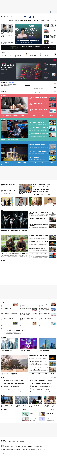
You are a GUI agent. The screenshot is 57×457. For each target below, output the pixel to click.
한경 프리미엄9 (10, 20)
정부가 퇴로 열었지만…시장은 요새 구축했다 (35, 405)
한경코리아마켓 (3, 95)
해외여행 (46, 373)
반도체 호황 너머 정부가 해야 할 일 (20, 56)
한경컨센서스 (34, 115)
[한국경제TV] (5, 16)
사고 (55, 409)
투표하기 (48, 330)
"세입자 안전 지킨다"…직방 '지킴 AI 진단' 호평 (38, 151)
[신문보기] (1, 16)
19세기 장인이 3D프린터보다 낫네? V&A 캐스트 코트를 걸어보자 (38, 225)
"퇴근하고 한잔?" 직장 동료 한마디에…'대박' (41, 194)
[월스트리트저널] (7, 16)
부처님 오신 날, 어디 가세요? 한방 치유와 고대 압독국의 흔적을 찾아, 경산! (38, 362)
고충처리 (10, 441)
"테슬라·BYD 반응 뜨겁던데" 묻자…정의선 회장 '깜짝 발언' (42, 392)
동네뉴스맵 (34, 162)
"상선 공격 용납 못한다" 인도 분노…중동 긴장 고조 (7, 39)
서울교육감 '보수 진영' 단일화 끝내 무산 (25, 323)
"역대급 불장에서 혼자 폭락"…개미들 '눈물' (41, 187)
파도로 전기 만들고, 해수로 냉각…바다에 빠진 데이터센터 (44, 323)
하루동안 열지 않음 (51, 47)
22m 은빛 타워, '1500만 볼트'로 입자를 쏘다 (6, 304)
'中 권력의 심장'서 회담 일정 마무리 (44, 314)
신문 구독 (45, 15)
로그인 (55, 15)
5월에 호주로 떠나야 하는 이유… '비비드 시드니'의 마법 (38, 242)
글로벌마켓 (25, 20)
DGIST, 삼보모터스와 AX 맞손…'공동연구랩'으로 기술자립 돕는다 (28, 304)
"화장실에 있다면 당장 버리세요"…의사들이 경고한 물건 (42, 389)
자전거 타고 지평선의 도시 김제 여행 (9, 374)
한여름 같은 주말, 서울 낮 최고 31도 (45, 318)
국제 (32, 20)
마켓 (51, 115)
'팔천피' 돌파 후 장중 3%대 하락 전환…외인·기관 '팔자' (38, 98)
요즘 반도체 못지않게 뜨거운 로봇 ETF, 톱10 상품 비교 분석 (48, 66)
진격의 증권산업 (44, 350)
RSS (22, 446)
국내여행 (39, 373)
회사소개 (2, 441)
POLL (2, 328)
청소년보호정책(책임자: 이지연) (38, 446)
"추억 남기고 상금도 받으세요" (35, 157)
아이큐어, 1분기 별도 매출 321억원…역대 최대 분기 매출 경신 (44, 309)
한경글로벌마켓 (3, 119)
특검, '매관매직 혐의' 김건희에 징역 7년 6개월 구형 (53, 41)
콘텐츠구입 (8, 446)
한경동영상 (3, 260)
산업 (18, 20)
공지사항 (24, 409)
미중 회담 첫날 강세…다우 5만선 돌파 (9, 139)
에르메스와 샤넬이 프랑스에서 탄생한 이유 (37, 248)
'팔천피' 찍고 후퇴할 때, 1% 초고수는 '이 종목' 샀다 (7, 67)
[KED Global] (11, 16)
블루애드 (17, 441)
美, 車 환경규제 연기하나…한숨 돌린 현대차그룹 (9, 313)
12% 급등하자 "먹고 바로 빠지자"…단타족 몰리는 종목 (42, 380)
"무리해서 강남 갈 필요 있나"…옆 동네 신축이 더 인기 (38, 145)
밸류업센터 (51, 162)
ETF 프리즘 (45, 63)
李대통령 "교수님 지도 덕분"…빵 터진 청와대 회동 (7, 206)
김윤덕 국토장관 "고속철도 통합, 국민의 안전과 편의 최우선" (7, 43)
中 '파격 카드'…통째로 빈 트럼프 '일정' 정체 (41, 184)
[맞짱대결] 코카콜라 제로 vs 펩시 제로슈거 (15, 330)
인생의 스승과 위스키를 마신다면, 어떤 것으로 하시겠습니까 (14, 254)
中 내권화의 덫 (46, 55)
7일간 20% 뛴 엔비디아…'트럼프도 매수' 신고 (37, 122)
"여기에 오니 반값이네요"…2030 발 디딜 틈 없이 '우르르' (13, 389)
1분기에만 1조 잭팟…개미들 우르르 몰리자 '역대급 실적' (38, 110)
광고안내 (13, 441)
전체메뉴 (48, 20)
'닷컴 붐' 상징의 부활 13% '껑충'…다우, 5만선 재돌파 (38, 128)
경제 (16, 20)
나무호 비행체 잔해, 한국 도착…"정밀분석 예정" (53, 31)
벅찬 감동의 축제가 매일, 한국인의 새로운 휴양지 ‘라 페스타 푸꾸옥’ (38, 356)
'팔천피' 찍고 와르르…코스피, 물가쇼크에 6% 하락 (27, 40)
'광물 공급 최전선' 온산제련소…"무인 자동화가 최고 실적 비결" (6, 324)
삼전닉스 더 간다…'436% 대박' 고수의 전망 (41, 189)
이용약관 (25, 446)
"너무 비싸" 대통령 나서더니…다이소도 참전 (8, 185)
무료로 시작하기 (27, 85)
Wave (2, 234)
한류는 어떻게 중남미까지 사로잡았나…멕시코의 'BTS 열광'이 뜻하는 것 (50, 406)
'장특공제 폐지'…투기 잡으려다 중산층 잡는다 (21, 405)
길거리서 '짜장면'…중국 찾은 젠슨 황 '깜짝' (25, 193)
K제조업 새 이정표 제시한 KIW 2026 (6, 55)
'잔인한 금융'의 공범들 (32, 55)
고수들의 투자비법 (3, 63)
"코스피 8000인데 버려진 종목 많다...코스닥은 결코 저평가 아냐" (43, 386)
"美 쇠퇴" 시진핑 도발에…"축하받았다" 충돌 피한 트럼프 (53, 36)
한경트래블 (3, 354)
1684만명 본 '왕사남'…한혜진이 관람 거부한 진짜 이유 (21, 206)
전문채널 (42, 20)
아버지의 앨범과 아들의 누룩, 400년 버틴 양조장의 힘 (38, 236)
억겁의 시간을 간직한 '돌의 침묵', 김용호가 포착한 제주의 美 (38, 212)
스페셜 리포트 (3, 337)
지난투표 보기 (48, 332)
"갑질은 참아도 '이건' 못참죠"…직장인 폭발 (8, 191)
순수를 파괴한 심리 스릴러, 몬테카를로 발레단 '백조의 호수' (14, 230)
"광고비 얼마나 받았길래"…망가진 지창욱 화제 (35, 206)
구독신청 (6, 441)
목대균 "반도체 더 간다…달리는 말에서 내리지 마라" (7, 33)
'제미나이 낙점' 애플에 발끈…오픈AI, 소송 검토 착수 (38, 134)
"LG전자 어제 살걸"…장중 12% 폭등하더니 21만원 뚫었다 (14, 383)
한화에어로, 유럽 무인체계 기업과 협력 (7, 318)
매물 (42, 162)
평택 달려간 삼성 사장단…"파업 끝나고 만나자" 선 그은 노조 (53, 25)
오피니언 (38, 20)
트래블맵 (33, 373)
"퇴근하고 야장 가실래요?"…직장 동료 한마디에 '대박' (42, 383)
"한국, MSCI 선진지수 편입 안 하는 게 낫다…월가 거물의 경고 (47, 75)
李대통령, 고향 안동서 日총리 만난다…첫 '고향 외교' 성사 (7, 36)
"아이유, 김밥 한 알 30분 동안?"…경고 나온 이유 (50, 206)
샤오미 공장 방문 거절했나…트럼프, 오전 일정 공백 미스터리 (28, 319)
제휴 (5, 446)
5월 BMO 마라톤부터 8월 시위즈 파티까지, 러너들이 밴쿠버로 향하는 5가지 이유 (38, 368)
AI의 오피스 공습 (25, 350)
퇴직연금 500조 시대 (6, 350)
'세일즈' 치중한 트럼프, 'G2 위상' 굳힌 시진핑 (44, 304)
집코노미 (29, 20)
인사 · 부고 (52, 409)
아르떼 (2, 210)
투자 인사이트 (45, 72)
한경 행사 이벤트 (4, 409)
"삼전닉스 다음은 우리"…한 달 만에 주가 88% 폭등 (12, 115)
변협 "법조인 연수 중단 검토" (6, 308)
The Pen (2, 395)
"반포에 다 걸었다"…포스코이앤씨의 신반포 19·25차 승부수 (14, 163)
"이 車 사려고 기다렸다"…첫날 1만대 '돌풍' (41, 191)
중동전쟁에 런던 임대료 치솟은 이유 (7, 405)
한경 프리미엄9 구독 (50, 15)
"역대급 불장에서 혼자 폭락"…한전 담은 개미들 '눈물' (13, 380)
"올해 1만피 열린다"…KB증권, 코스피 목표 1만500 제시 (38, 104)
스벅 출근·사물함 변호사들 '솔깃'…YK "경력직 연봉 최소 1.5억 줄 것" (25, 314)
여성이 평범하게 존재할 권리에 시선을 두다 (37, 218)
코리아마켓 (21, 20)
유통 (34, 20)
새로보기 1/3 (54, 302)
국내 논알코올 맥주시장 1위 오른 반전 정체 (11, 386)
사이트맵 (15, 446)
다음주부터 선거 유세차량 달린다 (25, 308)
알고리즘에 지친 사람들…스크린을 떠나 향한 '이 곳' (38, 254)
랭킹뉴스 (2, 377)
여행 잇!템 (52, 373)
